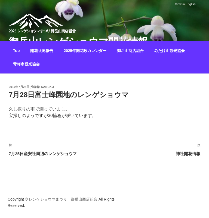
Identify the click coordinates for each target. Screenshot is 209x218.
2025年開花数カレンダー (85, 50)
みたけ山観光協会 (169, 50)
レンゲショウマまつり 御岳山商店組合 (63, 199)
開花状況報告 (41, 50)
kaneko (47, 86)
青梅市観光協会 (26, 64)
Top (16, 50)
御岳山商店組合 (130, 50)
